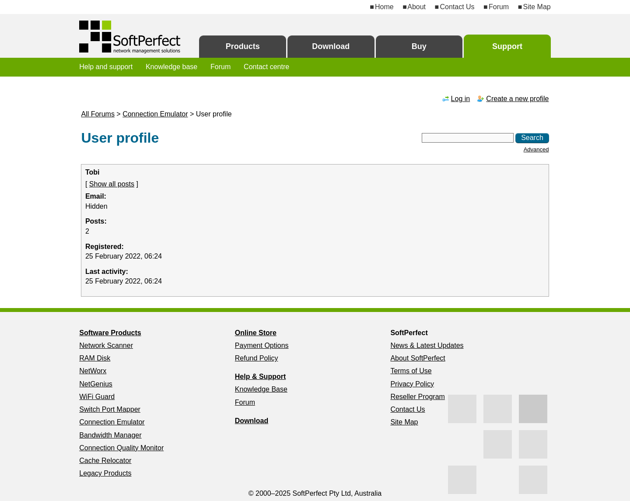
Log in (460, 98)
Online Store (255, 332)
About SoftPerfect (417, 358)
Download (331, 46)
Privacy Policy (412, 384)
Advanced (536, 149)
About (416, 7)
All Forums (97, 114)
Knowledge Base (261, 389)
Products (243, 46)
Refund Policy (256, 358)
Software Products (110, 332)
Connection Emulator (155, 114)
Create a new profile (517, 98)
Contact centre (266, 66)
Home (384, 7)
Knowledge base (171, 66)
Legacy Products (105, 473)
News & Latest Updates (426, 345)
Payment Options (262, 345)
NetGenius (95, 384)
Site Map (537, 7)
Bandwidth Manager (110, 435)
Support (507, 46)
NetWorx (92, 371)
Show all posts (111, 184)
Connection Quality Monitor (121, 448)
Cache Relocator (105, 460)
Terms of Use (410, 371)
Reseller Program (417, 396)
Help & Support (260, 376)
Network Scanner (106, 345)
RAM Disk (94, 358)
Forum (499, 7)
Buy (419, 46)
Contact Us (457, 7)
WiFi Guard (97, 396)
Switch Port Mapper (109, 409)
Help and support (106, 66)
